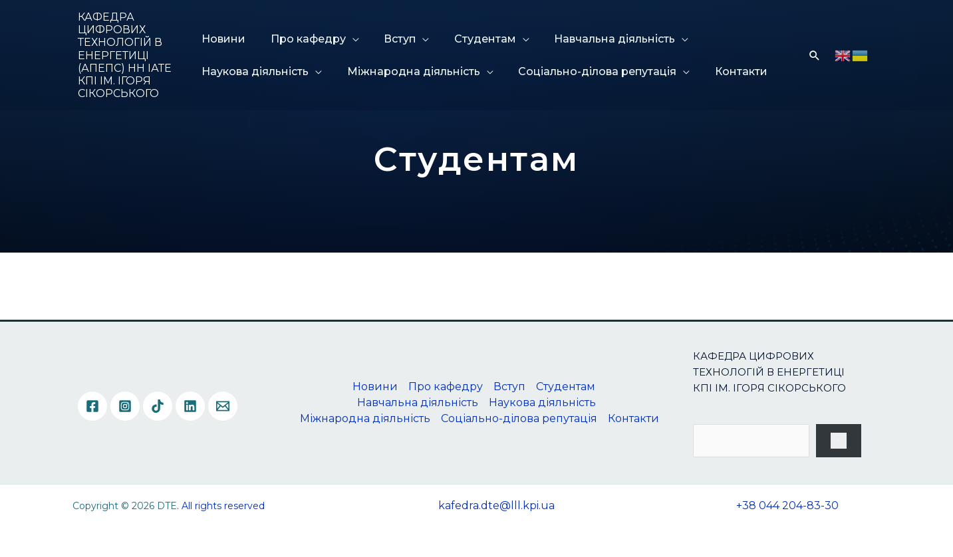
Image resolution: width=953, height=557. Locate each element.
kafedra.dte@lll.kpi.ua (496, 505)
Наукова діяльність (256, 71)
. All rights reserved (221, 506)
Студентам (471, 39)
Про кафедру (304, 39)
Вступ (391, 39)
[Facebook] (92, 406)
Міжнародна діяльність (409, 71)
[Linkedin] (190, 406)
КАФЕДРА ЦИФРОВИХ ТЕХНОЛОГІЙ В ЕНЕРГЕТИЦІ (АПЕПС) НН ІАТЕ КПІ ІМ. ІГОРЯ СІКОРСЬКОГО (125, 55)
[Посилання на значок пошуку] (814, 55)
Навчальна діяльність (595, 39)
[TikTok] (157, 406)
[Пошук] (838, 440)
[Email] (222, 406)
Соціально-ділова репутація (588, 71)
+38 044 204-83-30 (787, 505)
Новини (225, 39)
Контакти (727, 71)
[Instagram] (125, 406)
